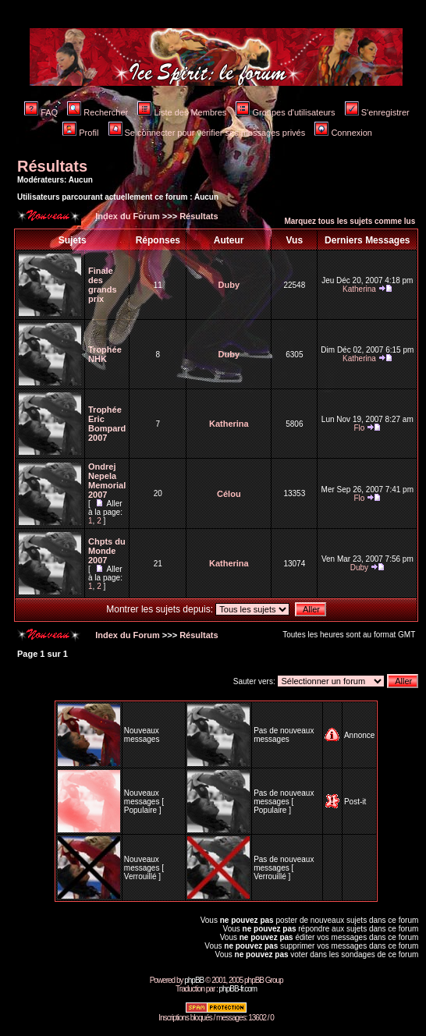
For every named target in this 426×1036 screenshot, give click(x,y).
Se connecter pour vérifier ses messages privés (207, 132)
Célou (229, 493)
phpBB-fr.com (238, 989)
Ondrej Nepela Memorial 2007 (107, 480)
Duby (229, 284)
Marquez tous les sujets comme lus (349, 221)
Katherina (359, 289)
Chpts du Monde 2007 (107, 551)
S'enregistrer (377, 112)
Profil (80, 132)
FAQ (41, 112)
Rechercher (97, 112)
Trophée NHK (105, 354)
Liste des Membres (181, 112)
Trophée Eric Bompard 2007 (107, 423)
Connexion (343, 132)
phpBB (194, 980)
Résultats (52, 166)
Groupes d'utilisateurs (285, 112)
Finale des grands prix (102, 284)
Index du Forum (126, 216)
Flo (358, 428)
